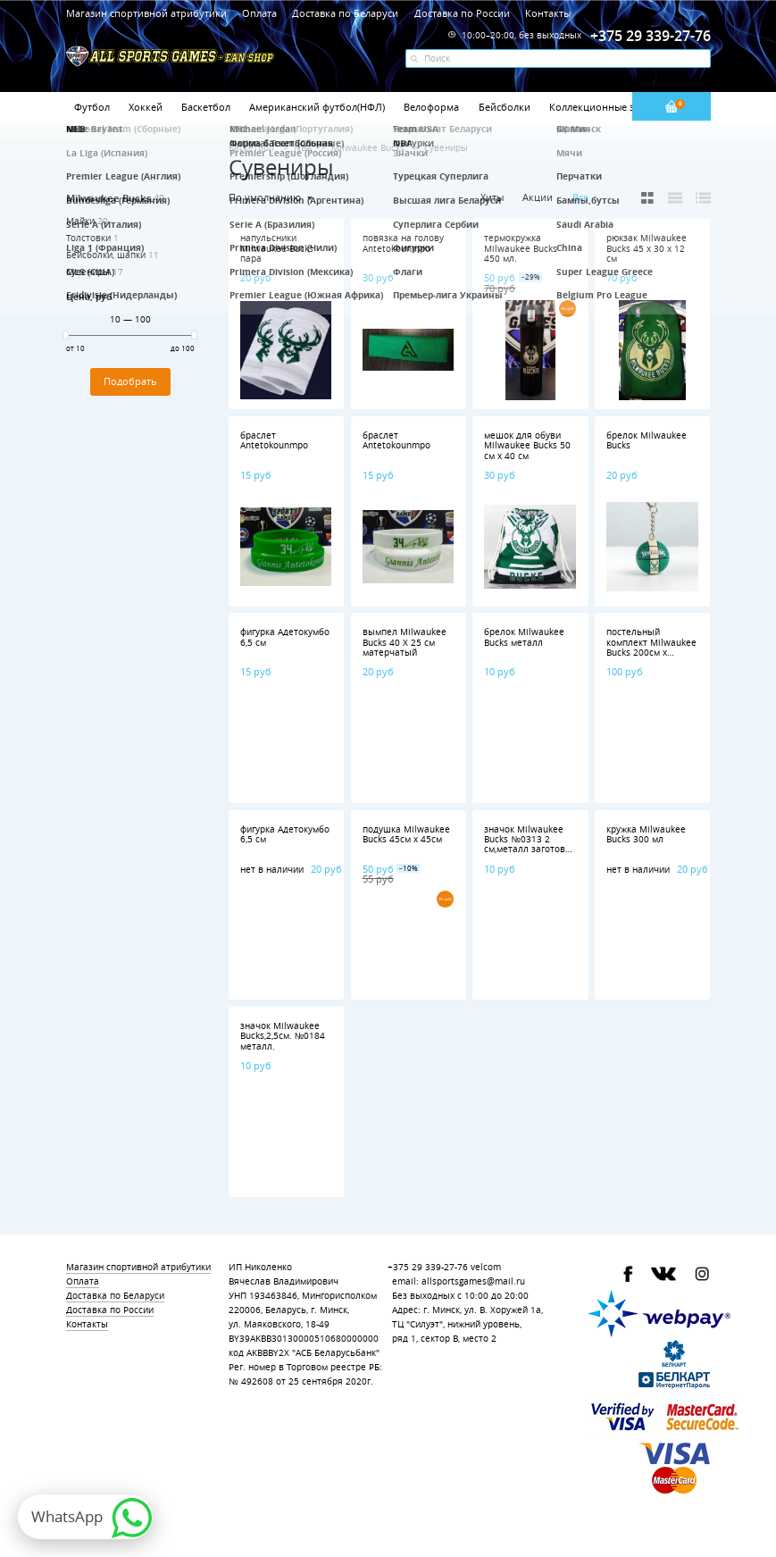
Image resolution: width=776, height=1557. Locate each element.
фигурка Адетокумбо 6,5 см (285, 637)
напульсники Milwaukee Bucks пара (276, 248)
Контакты (548, 13)
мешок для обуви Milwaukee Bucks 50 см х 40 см (527, 446)
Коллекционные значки (606, 106)
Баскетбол (205, 106)
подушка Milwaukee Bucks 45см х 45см (406, 834)
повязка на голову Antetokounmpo (403, 243)
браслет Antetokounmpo (274, 440)
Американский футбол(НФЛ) (317, 106)
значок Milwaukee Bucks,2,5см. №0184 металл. (283, 1036)
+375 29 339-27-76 (428, 1267)
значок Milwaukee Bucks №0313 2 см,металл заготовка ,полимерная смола (529, 845)
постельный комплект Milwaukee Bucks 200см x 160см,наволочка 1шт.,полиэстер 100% (651, 657)
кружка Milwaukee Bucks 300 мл (646, 834)
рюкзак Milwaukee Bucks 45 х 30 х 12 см (646, 248)
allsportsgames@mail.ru (473, 1281)
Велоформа (431, 106)
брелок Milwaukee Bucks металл (524, 637)
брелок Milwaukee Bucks (646, 440)
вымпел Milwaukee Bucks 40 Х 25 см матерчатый (404, 642)
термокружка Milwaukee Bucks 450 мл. (520, 248)
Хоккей (146, 106)
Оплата (259, 13)
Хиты (492, 197)
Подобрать (130, 381)
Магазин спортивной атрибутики (147, 13)
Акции (537, 197)
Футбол (92, 106)
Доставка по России (462, 13)
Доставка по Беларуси (345, 13)
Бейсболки (504, 106)
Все (580, 197)
